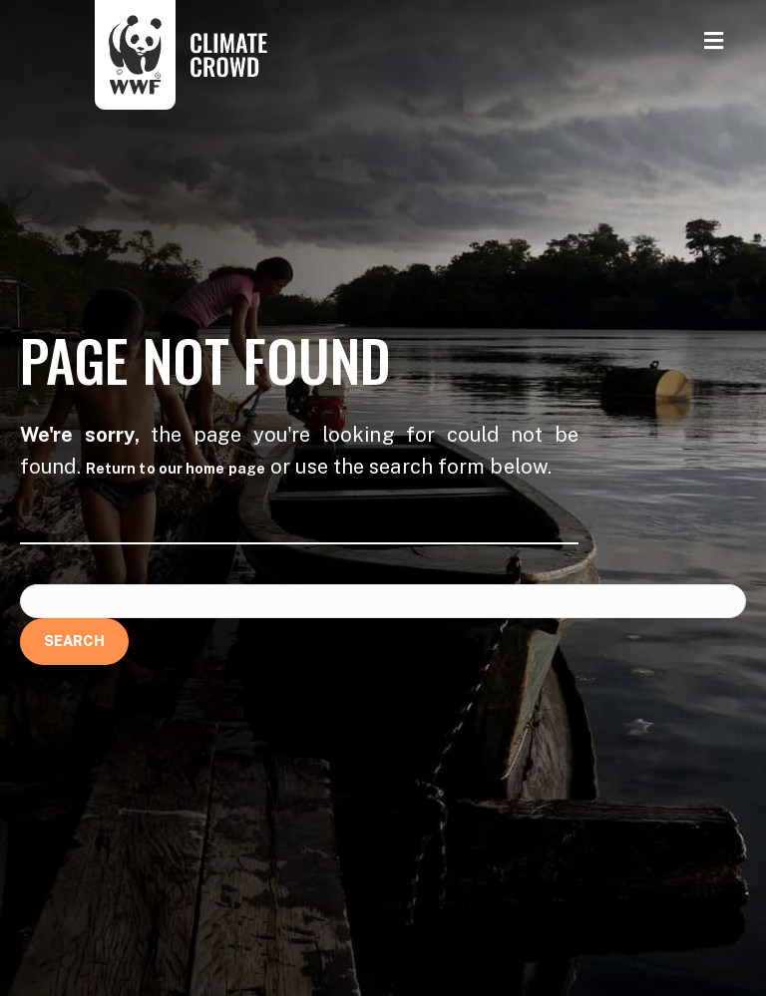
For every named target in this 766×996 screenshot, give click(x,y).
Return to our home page (175, 469)
